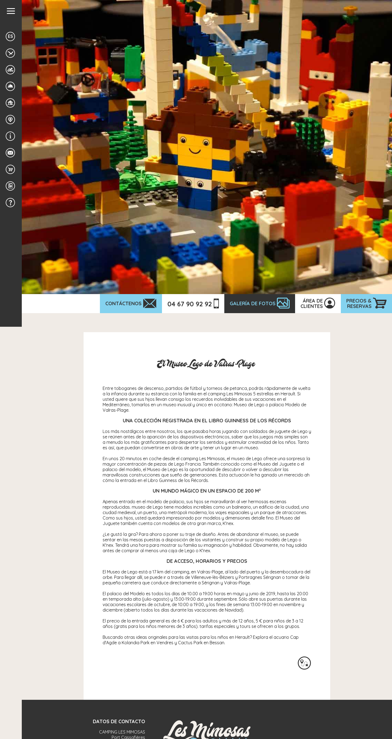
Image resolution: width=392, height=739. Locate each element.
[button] (11, 11)
